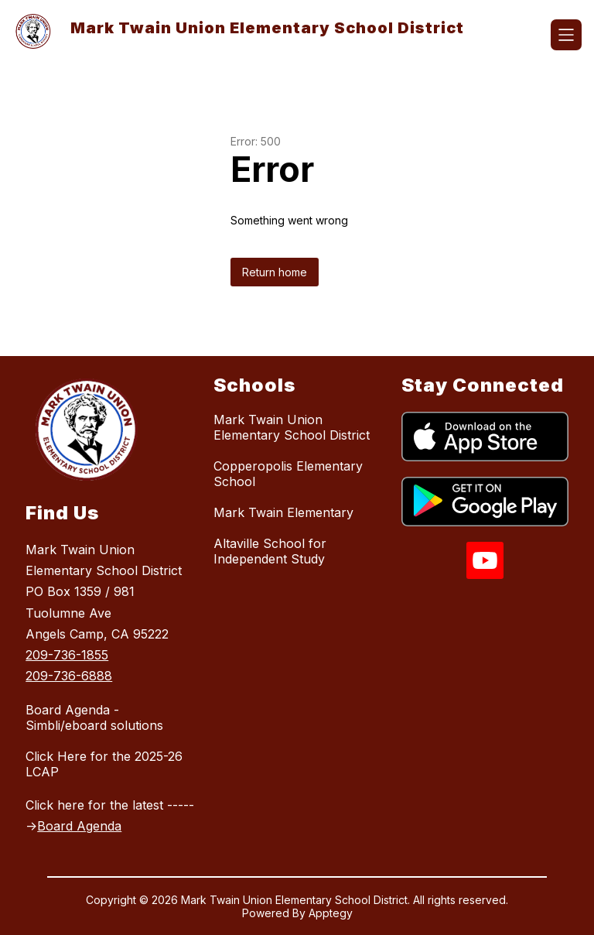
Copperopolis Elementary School (288, 473)
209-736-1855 (67, 655)
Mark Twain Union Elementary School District (291, 427)
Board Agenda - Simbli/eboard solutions (94, 717)
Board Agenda (79, 826)
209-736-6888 (69, 675)
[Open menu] (566, 34)
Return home (274, 272)
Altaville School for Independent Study (269, 551)
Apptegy (331, 913)
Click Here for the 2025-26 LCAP (104, 763)
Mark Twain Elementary (283, 512)
